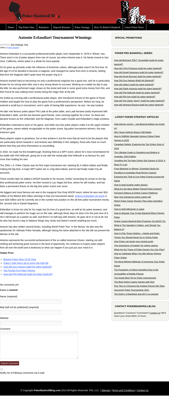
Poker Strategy (82, 27)
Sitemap (105, 390)
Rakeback (44, 27)
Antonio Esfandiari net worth (90, 196)
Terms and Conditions (123, 390)
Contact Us (142, 390)
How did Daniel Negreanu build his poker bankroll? (138, 72)
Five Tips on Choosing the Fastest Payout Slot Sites (139, 286)
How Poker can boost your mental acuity (133, 241)
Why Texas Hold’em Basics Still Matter (133, 132)
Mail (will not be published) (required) (19, 307)
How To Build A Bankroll (107, 27)
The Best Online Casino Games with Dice (134, 282)
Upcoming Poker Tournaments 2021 (131, 290)
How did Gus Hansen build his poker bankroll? (27, 266)
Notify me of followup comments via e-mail (22, 372)
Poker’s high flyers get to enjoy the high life (25, 263)
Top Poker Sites (26, 27)
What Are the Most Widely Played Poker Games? (138, 189)
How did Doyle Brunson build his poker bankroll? (137, 76)
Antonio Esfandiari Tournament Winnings (54, 37)
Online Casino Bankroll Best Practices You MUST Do (140, 221)
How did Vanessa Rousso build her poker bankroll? (139, 104)
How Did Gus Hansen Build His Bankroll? (134, 80)
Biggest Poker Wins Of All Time (19, 259)
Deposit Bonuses (61, 27)
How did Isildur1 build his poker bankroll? (134, 84)
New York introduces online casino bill (132, 197)
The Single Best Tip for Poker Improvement (135, 278)
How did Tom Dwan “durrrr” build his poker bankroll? (139, 100)
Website (4, 318)
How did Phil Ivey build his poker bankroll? (134, 96)
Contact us (155, 313)
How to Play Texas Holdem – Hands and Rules (137, 233)
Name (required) (8, 296)
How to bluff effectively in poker (129, 209)
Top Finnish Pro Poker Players (19, 270)
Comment (5, 328)
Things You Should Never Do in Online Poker (136, 237)
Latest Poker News (134, 27)
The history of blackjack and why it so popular (136, 294)
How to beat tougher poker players (131, 185)
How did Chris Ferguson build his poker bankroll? (138, 68)
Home (11, 27)
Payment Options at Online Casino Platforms (136, 193)
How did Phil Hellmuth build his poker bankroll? (28, 274)
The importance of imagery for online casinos (136, 245)
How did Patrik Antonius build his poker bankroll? (138, 88)
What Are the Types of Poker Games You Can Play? (139, 249)
